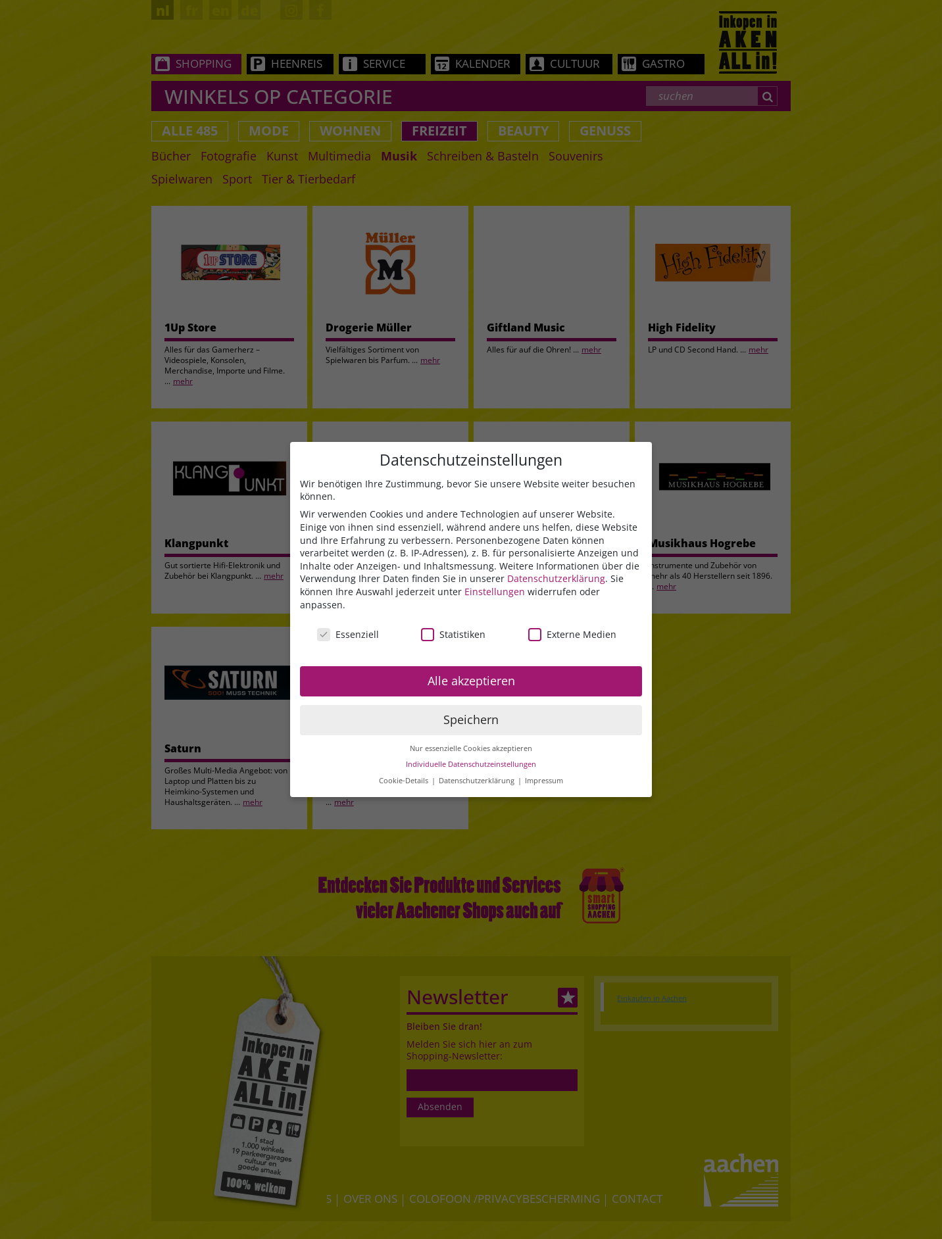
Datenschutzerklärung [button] (477, 781)
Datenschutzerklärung (556, 579)
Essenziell (348, 635)
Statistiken (453, 635)
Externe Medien (572, 635)
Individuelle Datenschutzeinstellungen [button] (471, 765)
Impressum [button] (544, 781)
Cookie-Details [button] (404, 781)
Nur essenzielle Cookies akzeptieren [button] (471, 749)
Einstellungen (494, 592)
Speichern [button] (471, 720)
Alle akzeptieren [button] (471, 681)
